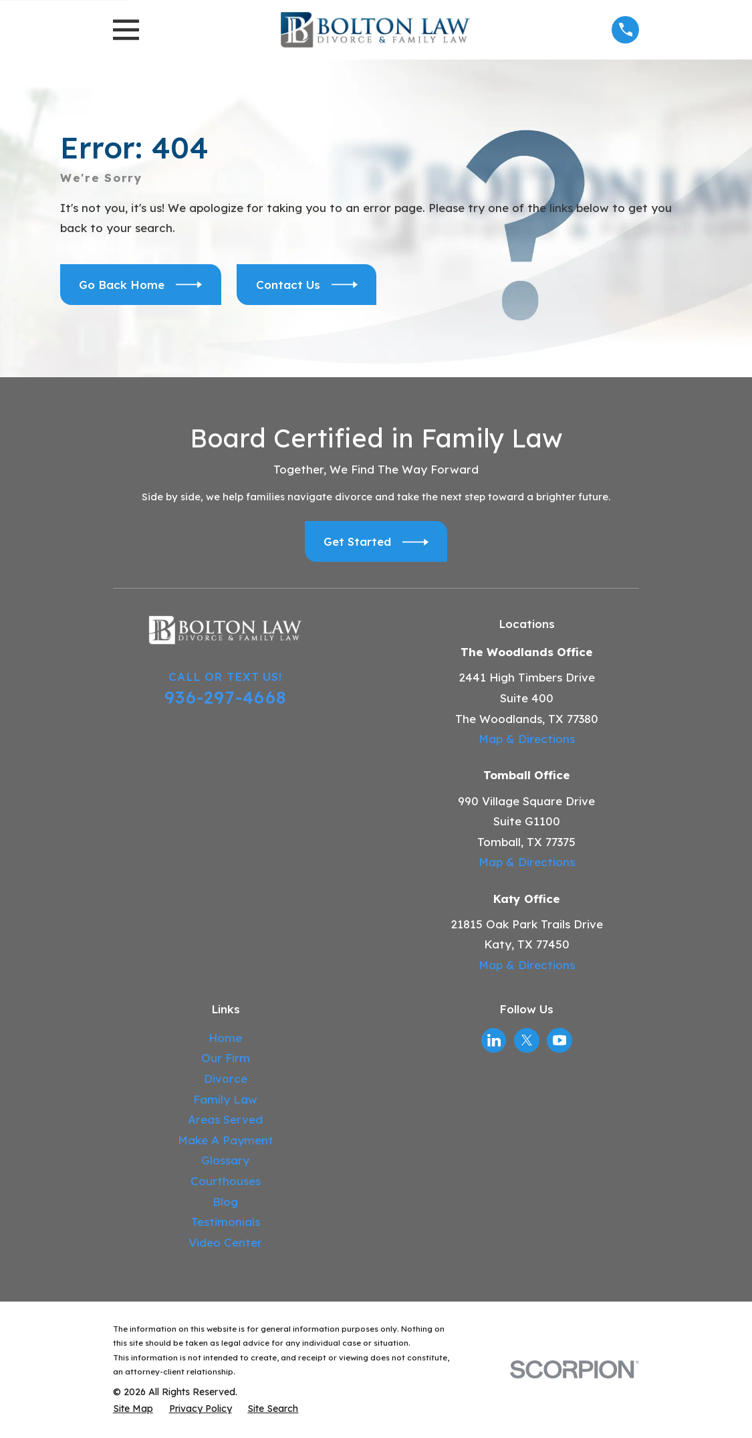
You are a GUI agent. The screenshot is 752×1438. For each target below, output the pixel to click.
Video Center (225, 1242)
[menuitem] (133, 1409)
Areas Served (225, 1119)
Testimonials (225, 1222)
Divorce (225, 1078)
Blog (225, 1202)
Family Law (225, 1099)
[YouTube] (559, 1040)
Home (225, 1038)
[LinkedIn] (494, 1040)
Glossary (225, 1160)
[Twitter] (526, 1040)
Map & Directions (527, 739)
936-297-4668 (225, 697)
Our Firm (225, 1058)
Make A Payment (225, 1140)
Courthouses (226, 1181)
